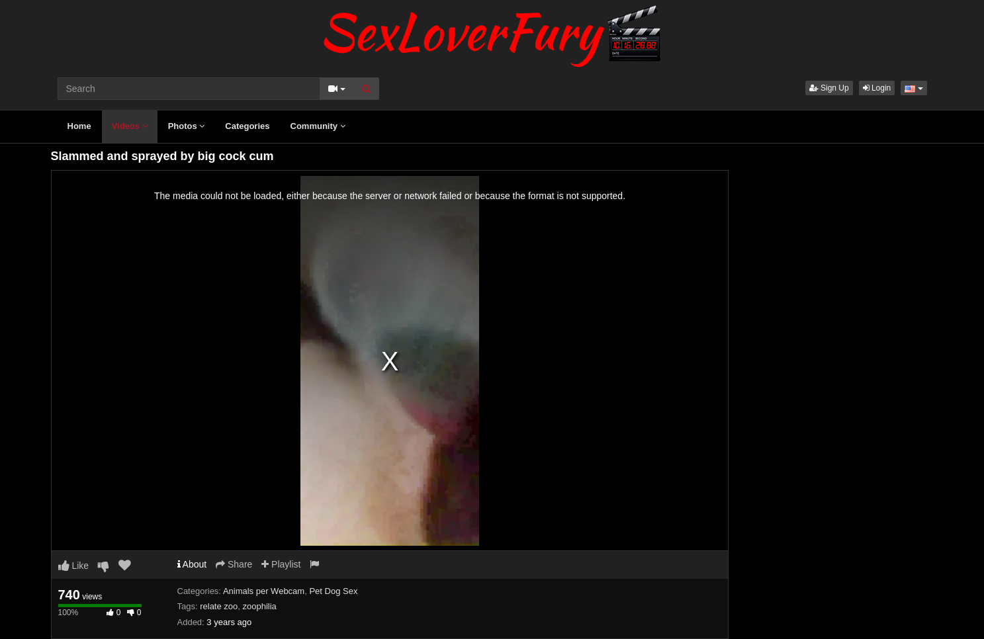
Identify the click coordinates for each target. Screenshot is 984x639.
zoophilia (260, 606)
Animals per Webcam (263, 591)
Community (318, 126)
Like (73, 565)
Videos (130, 126)
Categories (247, 126)
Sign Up (829, 88)
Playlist (280, 564)
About (192, 564)
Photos (186, 126)
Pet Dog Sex (333, 591)
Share (234, 564)
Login (877, 88)
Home (79, 126)
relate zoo (219, 606)
